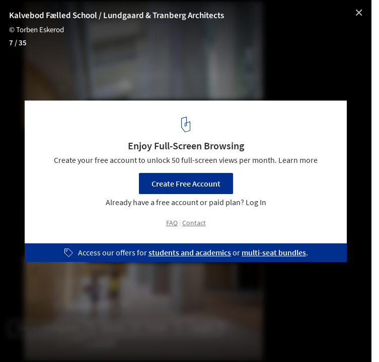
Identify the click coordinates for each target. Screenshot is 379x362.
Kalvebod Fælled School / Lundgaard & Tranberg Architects (116, 16)
